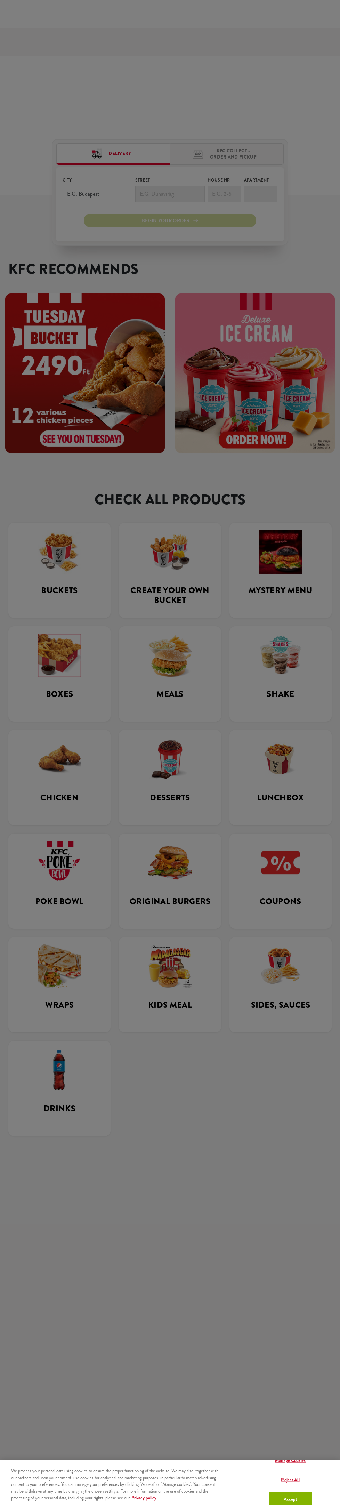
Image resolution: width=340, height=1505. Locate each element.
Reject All (290, 1479)
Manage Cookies (290, 1460)
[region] (170, 1482)
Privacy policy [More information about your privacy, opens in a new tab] (143, 1498)
